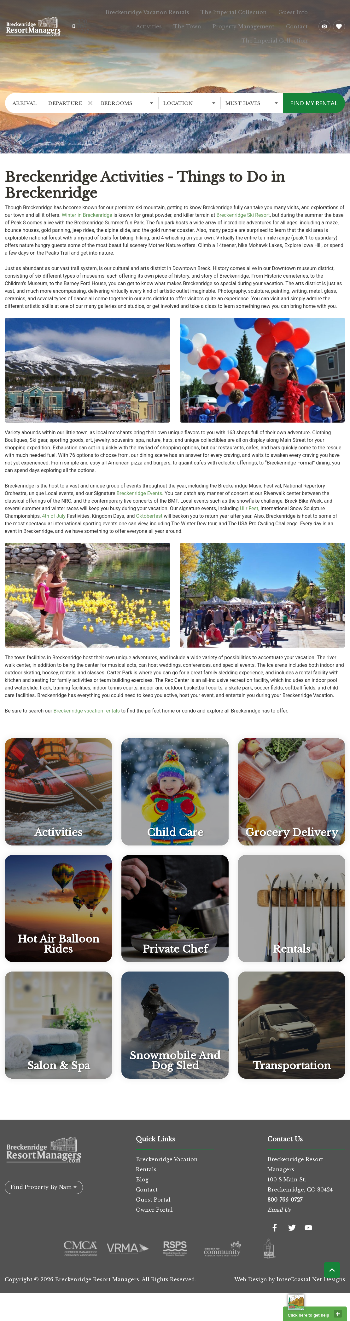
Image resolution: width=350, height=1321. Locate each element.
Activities (171, 24)
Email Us (278, 1205)
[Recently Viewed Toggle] (324, 24)
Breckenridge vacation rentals (87, 706)
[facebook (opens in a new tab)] (275, 1223)
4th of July (54, 511)
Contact (300, 24)
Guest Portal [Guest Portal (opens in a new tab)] (153, 1195)
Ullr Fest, (249, 504)
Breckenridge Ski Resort (243, 210)
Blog (142, 1175)
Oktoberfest (149, 511)
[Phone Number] (82, 24)
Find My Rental (314, 98)
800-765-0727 (284, 1195)
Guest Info (296, 11)
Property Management (253, 24)
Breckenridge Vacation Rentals (163, 11)
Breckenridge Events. (140, 489)
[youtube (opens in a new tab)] (308, 1223)
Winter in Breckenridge (87, 210)
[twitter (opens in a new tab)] (292, 1223)
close (338, 1314)
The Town (203, 24)
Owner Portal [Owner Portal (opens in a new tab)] (154, 1205)
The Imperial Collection (243, 11)
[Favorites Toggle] (339, 24)
